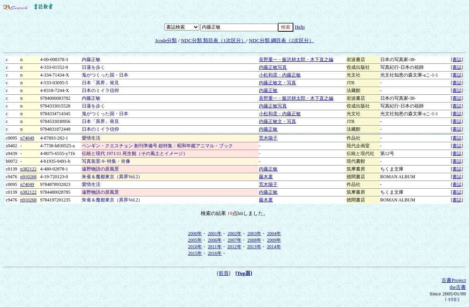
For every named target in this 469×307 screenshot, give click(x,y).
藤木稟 (266, 176)
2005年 (195, 240)
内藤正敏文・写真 (277, 82)
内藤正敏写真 (273, 67)
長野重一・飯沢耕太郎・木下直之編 (296, 59)
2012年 (234, 246)
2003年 (254, 233)
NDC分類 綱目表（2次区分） (281, 40)
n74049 (27, 138)
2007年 (234, 240)
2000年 (195, 233)
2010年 (195, 246)
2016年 (215, 253)
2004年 (274, 233)
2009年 (274, 240)
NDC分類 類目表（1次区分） (213, 40)
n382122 (28, 169)
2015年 (195, 253)
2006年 (215, 240)
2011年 (215, 246)
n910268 (28, 176)
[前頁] (223, 273)
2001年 (215, 233)
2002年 (234, 233)
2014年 (274, 246)
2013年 (254, 246)
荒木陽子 (268, 138)
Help (300, 27)
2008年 (254, 240)
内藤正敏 (268, 90)
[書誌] (457, 59)
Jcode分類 (166, 40)
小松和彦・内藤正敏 (280, 75)
